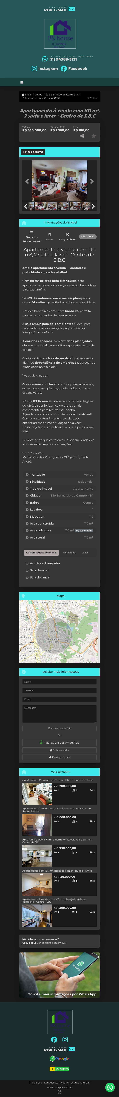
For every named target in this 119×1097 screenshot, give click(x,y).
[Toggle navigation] (21, 82)
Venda (38, 94)
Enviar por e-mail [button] (59, 728)
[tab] (33, 152)
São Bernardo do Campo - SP (63, 94)
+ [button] (24, 604)
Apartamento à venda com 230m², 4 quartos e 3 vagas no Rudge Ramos (56, 810)
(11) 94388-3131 (63, 59)
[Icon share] (44, 68)
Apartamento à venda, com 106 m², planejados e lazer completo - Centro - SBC (54, 900)
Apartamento (33, 98)
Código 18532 (52, 98)
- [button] (24, 609)
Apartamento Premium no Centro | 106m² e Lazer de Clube (57, 780)
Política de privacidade (59, 1087)
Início (27, 94)
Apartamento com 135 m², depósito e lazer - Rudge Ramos (57, 870)
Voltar (92, 98)
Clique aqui (29, 942)
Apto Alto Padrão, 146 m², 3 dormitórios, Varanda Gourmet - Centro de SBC (57, 841)
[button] (28, 181)
